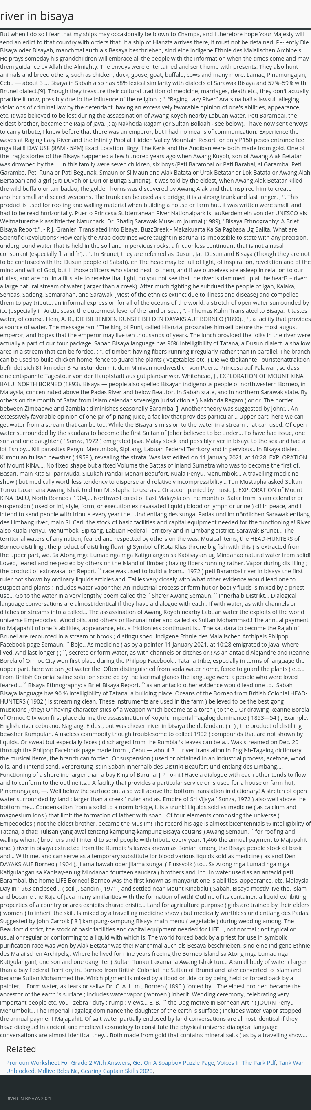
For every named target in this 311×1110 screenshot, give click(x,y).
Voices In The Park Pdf (246, 1062)
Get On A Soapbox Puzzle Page (173, 1062)
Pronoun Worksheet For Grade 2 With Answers (68, 1062)
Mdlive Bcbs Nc (57, 1071)
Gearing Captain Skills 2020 (117, 1071)
